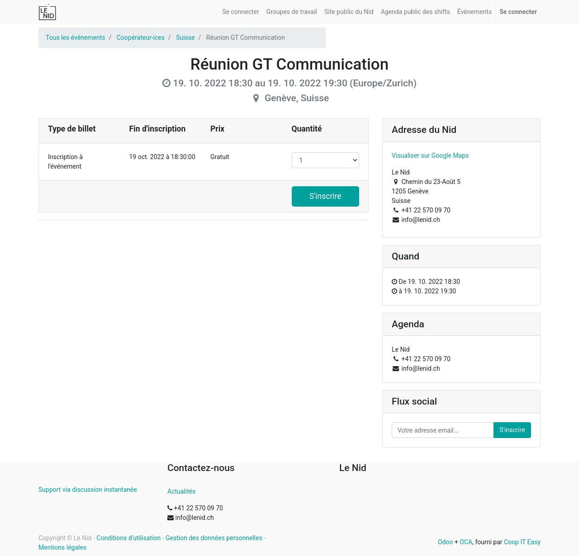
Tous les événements (75, 37)
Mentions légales (62, 547)
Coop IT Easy (522, 542)
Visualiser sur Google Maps (430, 155)
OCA (466, 542)
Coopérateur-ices (141, 37)
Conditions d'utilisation (128, 538)
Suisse (185, 37)
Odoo (445, 542)
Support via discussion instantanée (87, 489)
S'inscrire (325, 196)
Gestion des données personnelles (214, 538)
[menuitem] (240, 12)
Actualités (181, 491)
